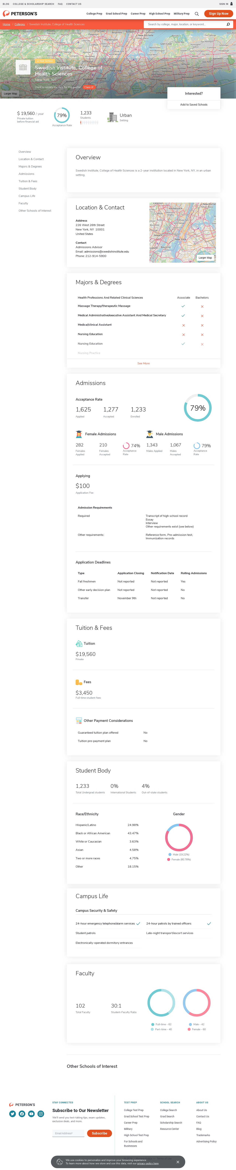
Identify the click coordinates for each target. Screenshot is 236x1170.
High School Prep (159, 13)
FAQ (60, 4)
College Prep (94, 13)
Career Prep (138, 13)
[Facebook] (22, 1114)
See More (143, 363)
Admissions (26, 174)
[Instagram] (40, 1114)
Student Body (27, 189)
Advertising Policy (206, 1141)
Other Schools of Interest (35, 211)
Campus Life (27, 196)
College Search (168, 1110)
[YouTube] (31, 1114)
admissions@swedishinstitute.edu (106, 252)
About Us (201, 1110)
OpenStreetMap (211, 31)
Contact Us (202, 1116)
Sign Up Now (218, 13)
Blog (6, 4)
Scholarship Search (171, 1122)
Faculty (23, 203)
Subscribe (99, 1133)
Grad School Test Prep (136, 1116)
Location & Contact (31, 159)
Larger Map (10, 93)
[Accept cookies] (175, 1162)
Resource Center (169, 1128)
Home (6, 24)
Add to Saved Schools (193, 104)
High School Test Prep (136, 1135)
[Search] (197, 13)
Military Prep (182, 13)
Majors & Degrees (30, 166)
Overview (25, 152)
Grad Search (167, 1116)
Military (128, 1128)
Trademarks (203, 1135)
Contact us (73, 4)
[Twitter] (12, 1114)
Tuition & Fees (28, 181)
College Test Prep (134, 1110)
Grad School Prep (116, 13)
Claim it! (88, 87)
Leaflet (191, 31)
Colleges (20, 24)
